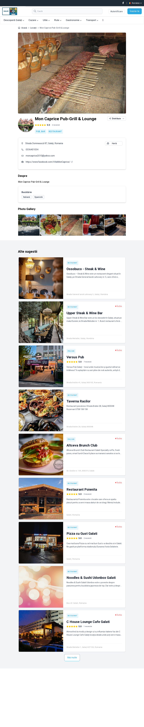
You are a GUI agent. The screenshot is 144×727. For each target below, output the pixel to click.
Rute (57, 20)
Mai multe (72, 657)
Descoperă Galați (14, 20)
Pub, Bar (40, 131)
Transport (92, 20)
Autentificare (116, 11)
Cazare (33, 20)
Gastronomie (73, 20)
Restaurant (55, 131)
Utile (46, 20)
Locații (33, 28)
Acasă (24, 28)
